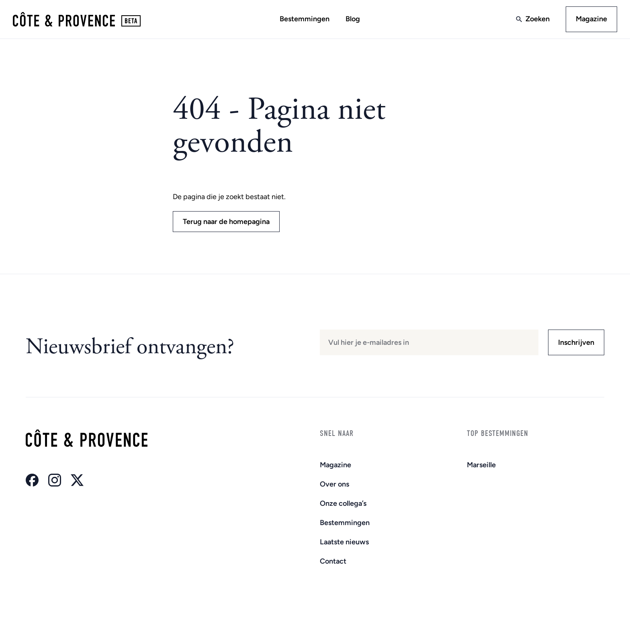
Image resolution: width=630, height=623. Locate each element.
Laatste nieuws (344, 541)
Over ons (334, 484)
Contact (333, 561)
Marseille (481, 464)
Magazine (591, 18)
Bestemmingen (304, 18)
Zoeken (538, 18)
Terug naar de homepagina (226, 221)
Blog (353, 18)
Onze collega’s (343, 503)
